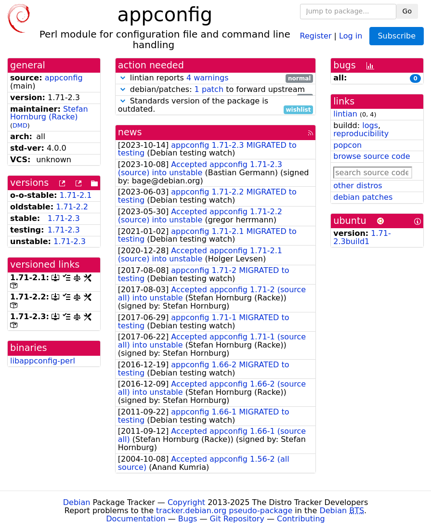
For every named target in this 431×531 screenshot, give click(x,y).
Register (316, 35)
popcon (347, 145)
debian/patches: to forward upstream (215, 90)
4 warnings (207, 77)
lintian (345, 113)
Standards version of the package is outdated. (215, 105)
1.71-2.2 (72, 206)
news (130, 132)
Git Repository (237, 518)
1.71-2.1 (76, 195)
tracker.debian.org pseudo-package (224, 510)
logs (370, 125)
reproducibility (361, 133)
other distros (357, 185)
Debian (77, 502)
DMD (20, 125)
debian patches (362, 197)
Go (407, 11)
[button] (122, 77)
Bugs (187, 518)
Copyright (186, 502)
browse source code (371, 156)
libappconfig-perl (42, 360)
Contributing (301, 518)
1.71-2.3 (64, 218)
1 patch (209, 89)
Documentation (135, 518)
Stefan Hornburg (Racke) (49, 113)
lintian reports (215, 78)
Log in (350, 35)
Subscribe (397, 35)
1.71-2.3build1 (362, 237)
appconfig (64, 77)
